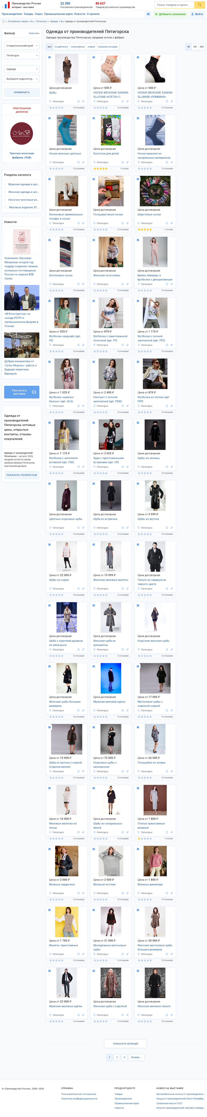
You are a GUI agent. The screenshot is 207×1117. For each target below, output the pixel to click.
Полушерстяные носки (108, 214)
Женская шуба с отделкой (110, 1006)
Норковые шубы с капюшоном (105, 764)
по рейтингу (61, 46)
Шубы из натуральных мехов (107, 825)
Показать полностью (22, 475)
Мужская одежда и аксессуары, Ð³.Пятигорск (23, 184)
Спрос (39, 14)
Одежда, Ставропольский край (63, 21)
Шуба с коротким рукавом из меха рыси (66, 643)
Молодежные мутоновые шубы (109, 947)
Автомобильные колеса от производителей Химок (180, 1094)
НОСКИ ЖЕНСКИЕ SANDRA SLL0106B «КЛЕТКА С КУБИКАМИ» (110, 95)
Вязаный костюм (104, 884)
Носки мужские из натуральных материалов (154, 155)
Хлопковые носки (61, 275)
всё (49, 46)
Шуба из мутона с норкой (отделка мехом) (65, 764)
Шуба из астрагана (105, 519)
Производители (12, 14)
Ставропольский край (33, 21)
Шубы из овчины (149, 458)
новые (91, 46)
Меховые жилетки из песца (63, 825)
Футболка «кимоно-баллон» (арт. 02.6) (61, 399)
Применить (22, 92)
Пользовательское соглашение (78, 1094)
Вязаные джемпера (150, 884)
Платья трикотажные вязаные (151, 825)
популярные (78, 46)
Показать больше (125, 1043)
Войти (197, 14)
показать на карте (108, 46)
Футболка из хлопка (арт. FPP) (154, 399)
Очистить (34, 33)
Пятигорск (41, 21)
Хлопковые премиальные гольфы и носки (66, 216)
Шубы (53, 92)
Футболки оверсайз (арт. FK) (65, 338)
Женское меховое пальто (154, 1006)
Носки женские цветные (65, 153)
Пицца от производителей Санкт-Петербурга (180, 1098)
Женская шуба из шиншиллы (104, 643)
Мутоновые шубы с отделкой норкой (150, 704)
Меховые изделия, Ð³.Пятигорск (24, 207)
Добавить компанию (172, 14)
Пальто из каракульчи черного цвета (152, 582)
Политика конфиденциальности (79, 1098)
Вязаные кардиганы (62, 884)
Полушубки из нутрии (151, 762)
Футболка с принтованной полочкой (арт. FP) (110, 338)
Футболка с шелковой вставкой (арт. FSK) (63, 460)
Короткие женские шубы (153, 640)
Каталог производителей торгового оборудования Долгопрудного (180, 1107)
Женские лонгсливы (106, 275)
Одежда (54, 21)
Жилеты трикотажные (63, 945)
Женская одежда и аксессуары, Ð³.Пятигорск (23, 192)
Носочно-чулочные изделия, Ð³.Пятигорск (23, 199)
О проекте (93, 14)
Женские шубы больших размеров (64, 704)
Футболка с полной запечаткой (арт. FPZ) (151, 338)
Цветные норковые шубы (65, 519)
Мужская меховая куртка (109, 701)
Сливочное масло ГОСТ (169, 1103)
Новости (79, 14)
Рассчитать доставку (24, 392)
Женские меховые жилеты (110, 580)
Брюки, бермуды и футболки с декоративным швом (155, 278)
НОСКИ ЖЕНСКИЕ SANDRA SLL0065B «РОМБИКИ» (155, 94)
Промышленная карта (58, 14)
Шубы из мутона (148, 519)
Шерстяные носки (149, 214)
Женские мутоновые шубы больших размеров (155, 947)
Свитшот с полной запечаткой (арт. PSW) (107, 399)
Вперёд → (136, 1057)
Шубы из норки (59, 580)
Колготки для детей (106, 153)
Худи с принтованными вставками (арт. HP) (108, 460)
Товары (28, 14)
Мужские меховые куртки (65, 1006)
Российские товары (18, 21)
